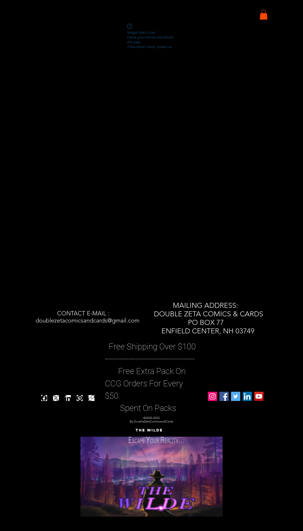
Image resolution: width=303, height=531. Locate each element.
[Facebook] (44, 398)
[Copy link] (91, 398)
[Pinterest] (80, 398)
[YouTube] (258, 396)
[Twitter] (235, 396)
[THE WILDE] (149, 430)
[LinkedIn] (68, 398)
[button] (263, 15)
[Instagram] (212, 396)
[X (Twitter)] (56, 398)
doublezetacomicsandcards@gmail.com (87, 320)
